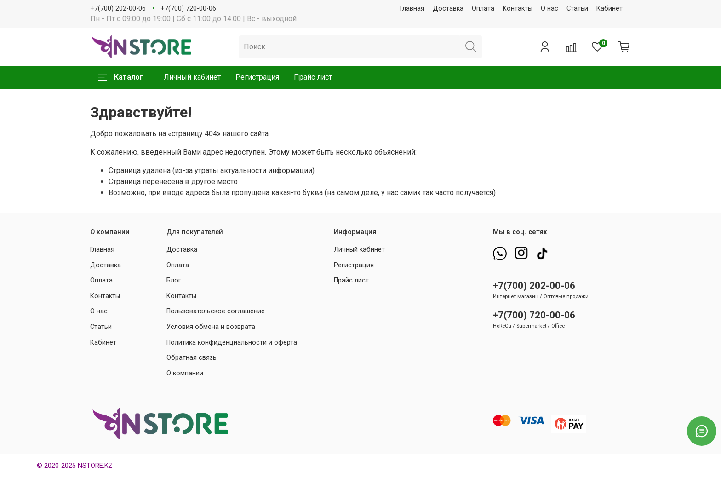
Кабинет (609, 8)
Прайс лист (313, 77)
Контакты (517, 8)
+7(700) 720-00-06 (188, 8)
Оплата (483, 8)
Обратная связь (191, 358)
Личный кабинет (192, 77)
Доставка (448, 8)
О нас (549, 8)
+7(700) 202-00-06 (118, 8)
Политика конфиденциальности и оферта (231, 342)
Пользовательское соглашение (215, 311)
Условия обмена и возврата (210, 327)
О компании (184, 373)
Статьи (577, 8)
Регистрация (257, 77)
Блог (173, 280)
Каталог (120, 77)
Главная (412, 8)
